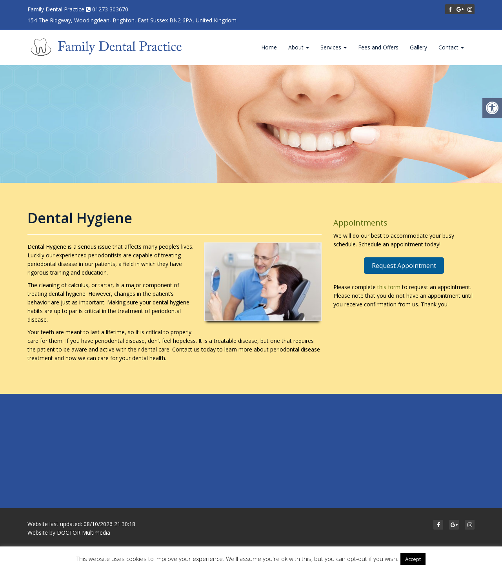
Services (333, 47)
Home (269, 47)
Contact (451, 47)
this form (388, 287)
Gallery (418, 47)
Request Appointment (404, 265)
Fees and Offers (378, 47)
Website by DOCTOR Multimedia (68, 532)
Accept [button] (413, 559)
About (298, 47)
